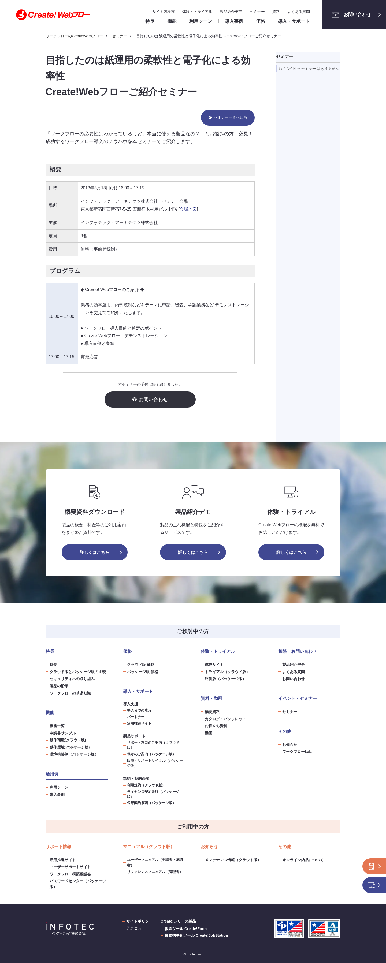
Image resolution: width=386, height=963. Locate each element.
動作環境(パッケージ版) (70, 747)
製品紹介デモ (231, 11)
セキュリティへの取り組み (72, 679)
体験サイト (214, 664)
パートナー (135, 717)
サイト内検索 (163, 11)
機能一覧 (57, 726)
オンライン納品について (303, 860)
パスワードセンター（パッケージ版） (78, 884)
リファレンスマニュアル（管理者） (155, 872)
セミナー (257, 11)
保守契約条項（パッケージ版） (151, 803)
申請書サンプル (63, 733)
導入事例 (57, 794)
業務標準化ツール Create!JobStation (196, 935)
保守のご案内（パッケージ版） (151, 754)
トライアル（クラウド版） (227, 672)
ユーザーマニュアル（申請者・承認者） (155, 862)
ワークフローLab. (297, 751)
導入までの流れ (139, 710)
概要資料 (212, 712)
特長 (53, 664)
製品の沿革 (59, 686)
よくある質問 (298, 11)
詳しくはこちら (95, 552)
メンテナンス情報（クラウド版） (233, 860)
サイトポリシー (139, 921)
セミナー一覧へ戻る (230, 117)
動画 (208, 733)
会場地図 (188, 209)
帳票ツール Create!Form (186, 929)
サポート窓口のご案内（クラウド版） (153, 745)
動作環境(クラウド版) (68, 740)
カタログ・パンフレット (225, 719)
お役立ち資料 (216, 726)
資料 (276, 11)
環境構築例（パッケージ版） (74, 754)
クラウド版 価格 (140, 664)
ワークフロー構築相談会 (70, 874)
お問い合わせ (350, 14)
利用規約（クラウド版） (146, 785)
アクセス (133, 928)
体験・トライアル (197, 11)
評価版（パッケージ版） (225, 679)
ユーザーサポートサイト (70, 867)
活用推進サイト (139, 723)
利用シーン (59, 787)
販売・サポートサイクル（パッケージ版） (155, 763)
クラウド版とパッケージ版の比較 (78, 672)
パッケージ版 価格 (142, 672)
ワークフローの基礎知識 (70, 693)
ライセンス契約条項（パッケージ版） (153, 794)
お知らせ (289, 744)
